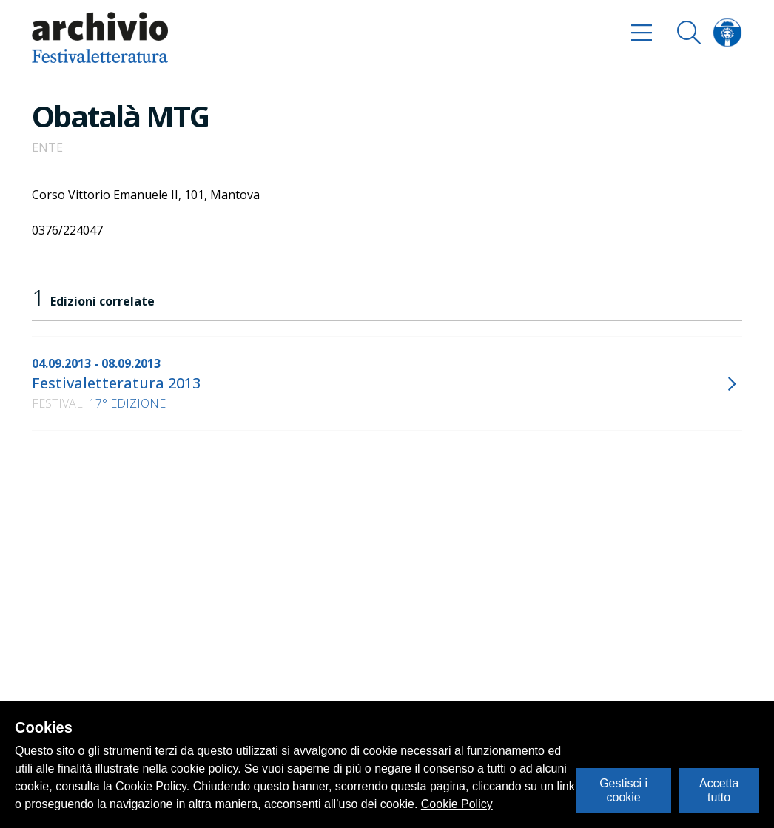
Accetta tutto (718, 790)
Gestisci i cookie (623, 790)
